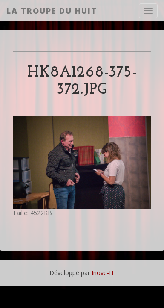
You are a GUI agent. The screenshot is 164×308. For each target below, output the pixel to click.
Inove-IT (103, 273)
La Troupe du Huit (51, 11)
